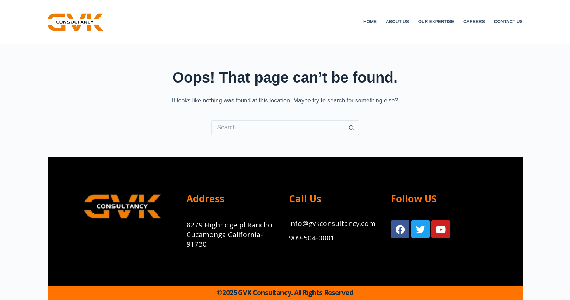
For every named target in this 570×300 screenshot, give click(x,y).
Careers (474, 21)
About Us (397, 21)
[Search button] (351, 127)
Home (370, 21)
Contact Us (508, 21)
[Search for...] (277, 127)
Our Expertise (436, 21)
